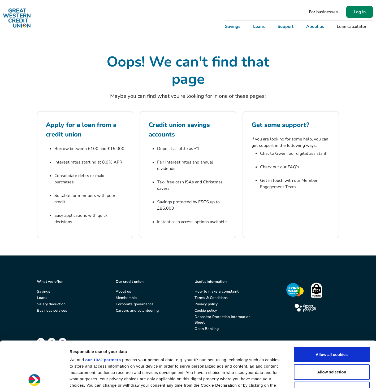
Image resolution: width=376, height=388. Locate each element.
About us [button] (315, 26)
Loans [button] (259, 26)
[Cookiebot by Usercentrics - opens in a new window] (34, 378)
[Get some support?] (291, 174)
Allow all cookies (332, 307)
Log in (360, 12)
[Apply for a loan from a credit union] (85, 174)
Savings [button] (232, 26)
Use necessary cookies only (331, 342)
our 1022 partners (103, 312)
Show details (278, 377)
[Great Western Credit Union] (17, 18)
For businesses (323, 12)
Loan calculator (351, 26)
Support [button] (285, 26)
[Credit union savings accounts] (188, 174)
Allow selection (331, 324)
